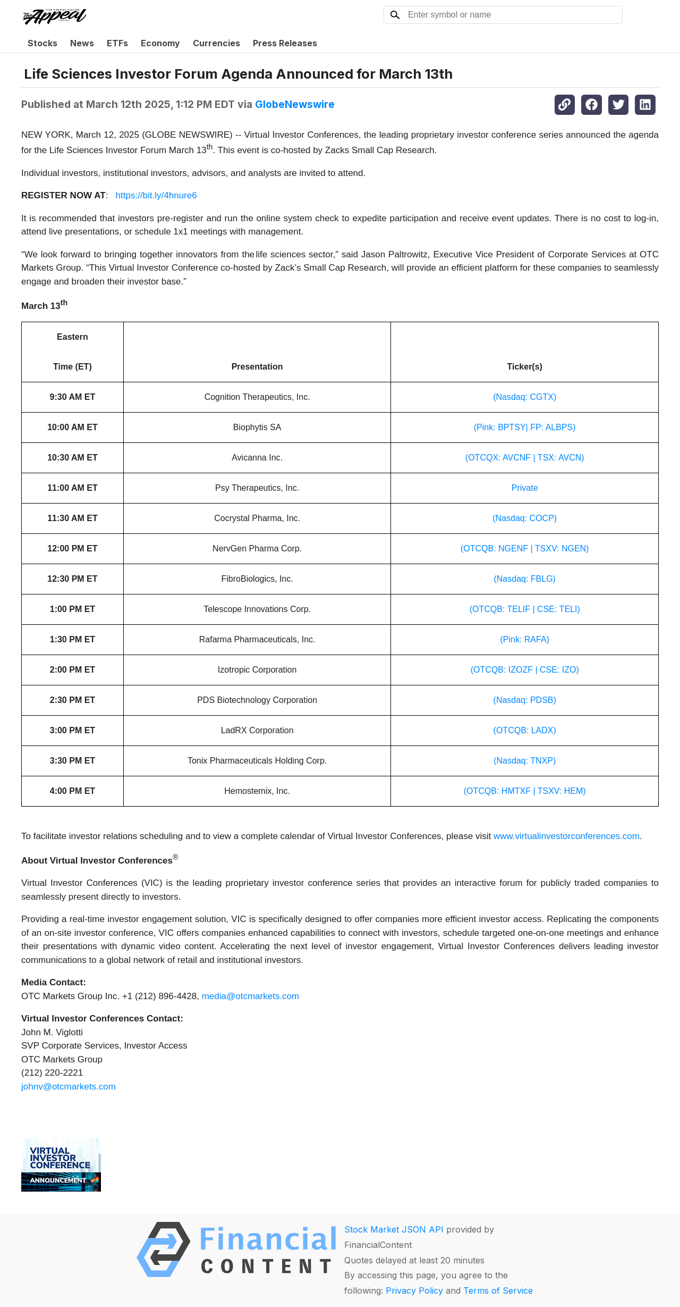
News (82, 43)
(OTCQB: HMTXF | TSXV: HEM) (525, 790)
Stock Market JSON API (394, 1229)
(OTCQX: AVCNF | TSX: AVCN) (524, 457)
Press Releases (285, 43)
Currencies (216, 43)
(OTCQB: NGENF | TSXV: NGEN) (525, 548)
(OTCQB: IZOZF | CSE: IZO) (525, 669)
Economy (160, 43)
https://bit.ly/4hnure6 (156, 195)
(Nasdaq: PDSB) (525, 700)
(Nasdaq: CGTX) (524, 396)
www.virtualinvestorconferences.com (567, 836)
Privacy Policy (414, 1290)
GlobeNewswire (295, 104)
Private (525, 487)
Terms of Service (498, 1290)
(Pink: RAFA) (524, 639)
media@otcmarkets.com (251, 996)
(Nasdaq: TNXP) (525, 760)
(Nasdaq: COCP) (524, 518)
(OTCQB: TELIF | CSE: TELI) (525, 609)
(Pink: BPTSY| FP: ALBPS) (525, 427)
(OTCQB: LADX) (525, 730)
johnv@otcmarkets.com (68, 1087)
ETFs (117, 43)
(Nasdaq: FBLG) (524, 578)
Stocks (42, 43)
